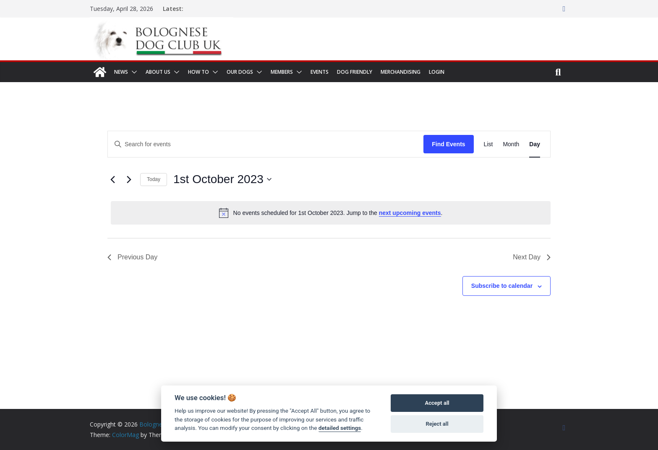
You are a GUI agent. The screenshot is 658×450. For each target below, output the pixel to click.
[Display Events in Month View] (511, 144)
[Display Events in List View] (488, 144)
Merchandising (400, 71)
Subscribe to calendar (502, 285)
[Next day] (129, 179)
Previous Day (132, 257)
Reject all (437, 424)
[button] (132, 72)
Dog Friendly (354, 71)
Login (436, 71)
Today (153, 179)
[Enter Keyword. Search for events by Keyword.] (265, 144)
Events (320, 71)
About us (158, 71)
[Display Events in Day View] (534, 144)
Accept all (437, 403)
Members (282, 71)
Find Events (448, 144)
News (121, 71)
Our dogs (240, 71)
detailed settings (340, 427)
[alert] (331, 213)
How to (198, 71)
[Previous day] (112, 179)
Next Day (532, 257)
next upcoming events (410, 212)
